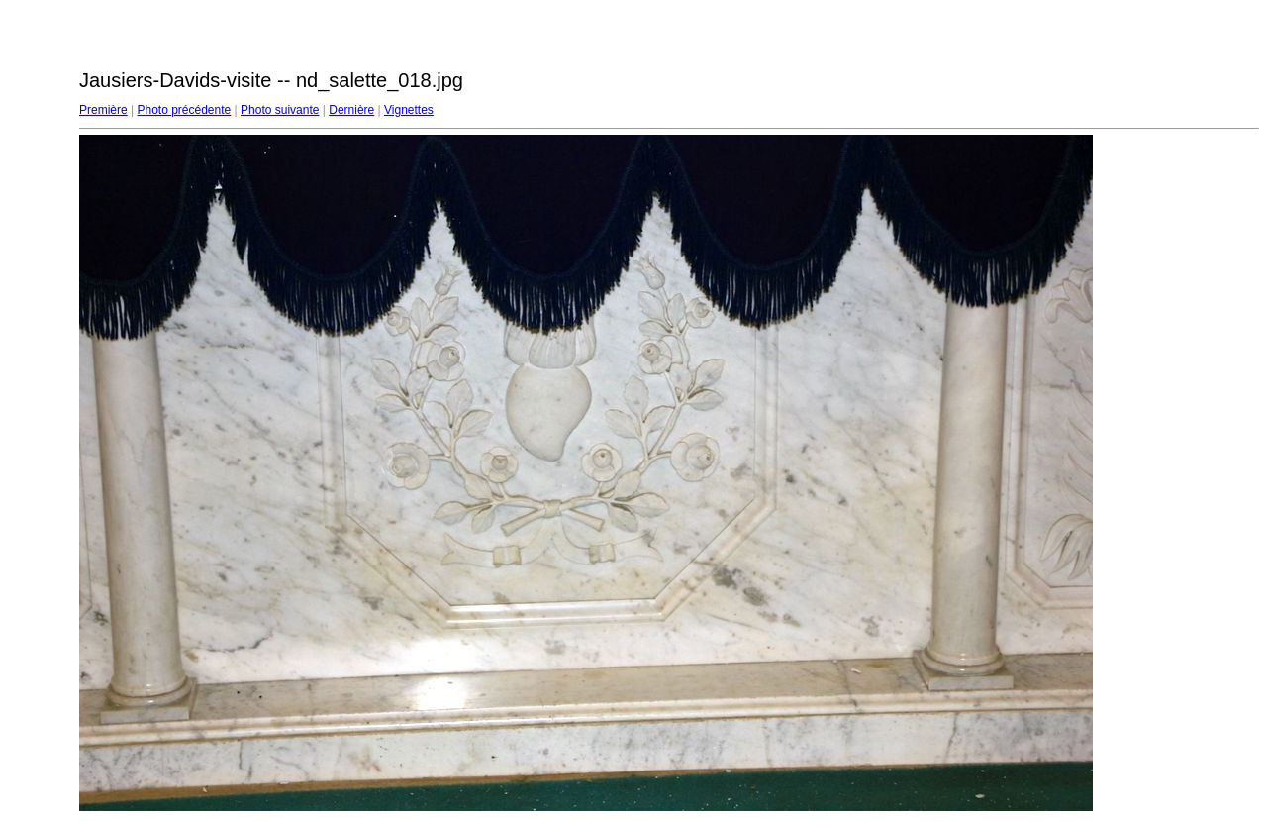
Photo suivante (280, 110)
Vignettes (409, 110)
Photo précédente (184, 110)
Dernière (351, 110)
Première (103, 110)
